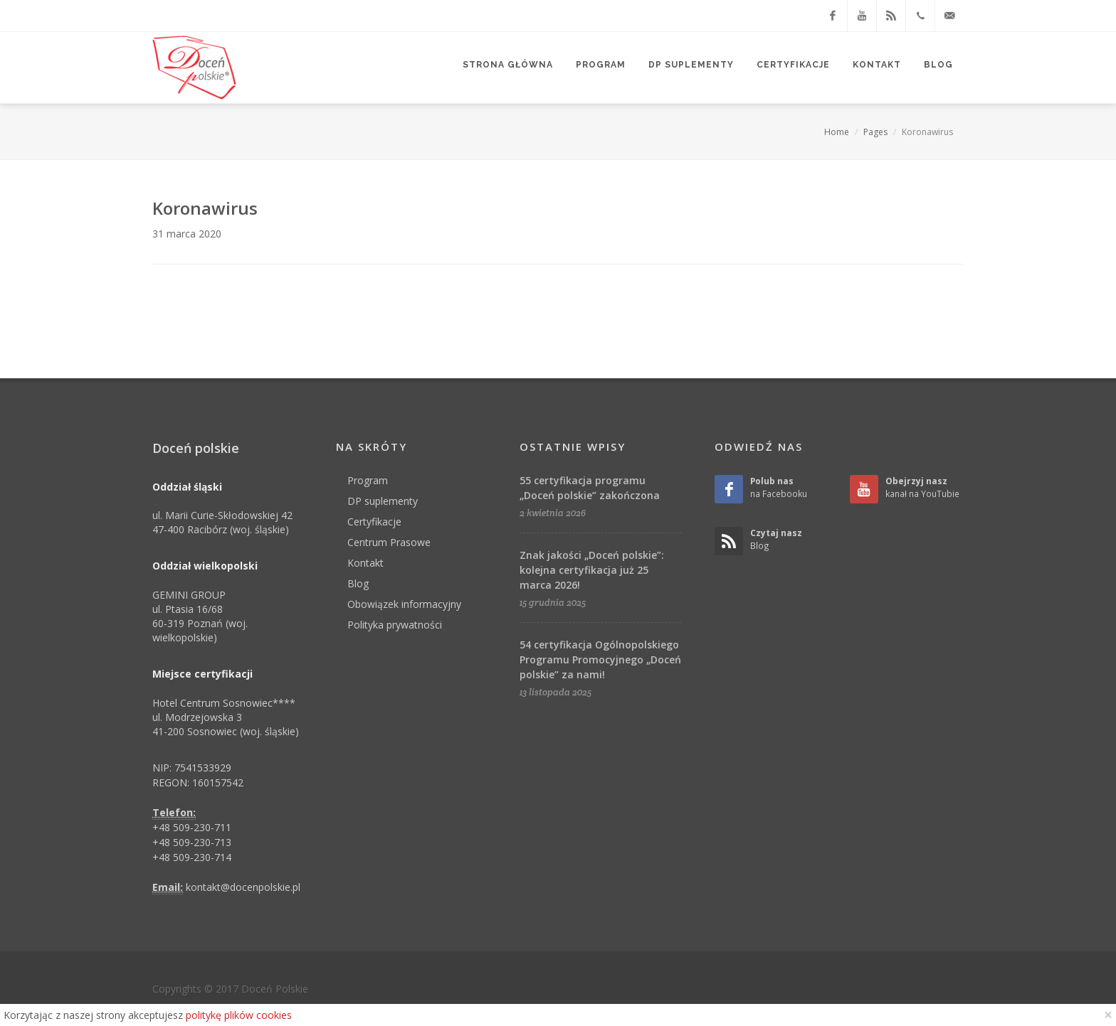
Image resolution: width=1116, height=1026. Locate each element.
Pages (875, 132)
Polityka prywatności (394, 624)
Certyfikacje (374, 521)
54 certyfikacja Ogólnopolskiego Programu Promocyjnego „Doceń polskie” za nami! (600, 659)
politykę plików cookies (239, 1015)
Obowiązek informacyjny (404, 604)
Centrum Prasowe (389, 542)
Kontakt (365, 563)
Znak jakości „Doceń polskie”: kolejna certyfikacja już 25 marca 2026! (592, 570)
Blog (358, 583)
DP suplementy (382, 501)
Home (836, 132)
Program (367, 480)
